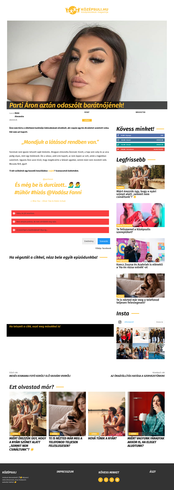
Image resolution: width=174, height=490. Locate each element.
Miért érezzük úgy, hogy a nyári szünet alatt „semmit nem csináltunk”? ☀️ (136, 194)
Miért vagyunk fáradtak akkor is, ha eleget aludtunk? (146, 442)
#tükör (22, 192)
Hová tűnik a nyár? (102, 438)
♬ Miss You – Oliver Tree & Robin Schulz (48, 201)
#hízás (38, 192)
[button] (141, 18)
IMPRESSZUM (65, 471)
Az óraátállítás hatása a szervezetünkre (138, 375)
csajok (51, 171)
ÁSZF (153, 471)
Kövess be (160, 140)
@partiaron (48, 179)
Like (162, 135)
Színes (87, 120)
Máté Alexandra (19, 115)
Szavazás (104, 244)
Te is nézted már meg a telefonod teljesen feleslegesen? (137, 301)
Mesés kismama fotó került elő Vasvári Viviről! (40, 375)
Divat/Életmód (124, 225)
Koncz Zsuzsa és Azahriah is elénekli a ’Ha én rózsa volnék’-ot (139, 266)
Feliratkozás (158, 149)
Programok (122, 260)
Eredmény (89, 244)
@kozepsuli (129, 322)
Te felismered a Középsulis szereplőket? (133, 231)
